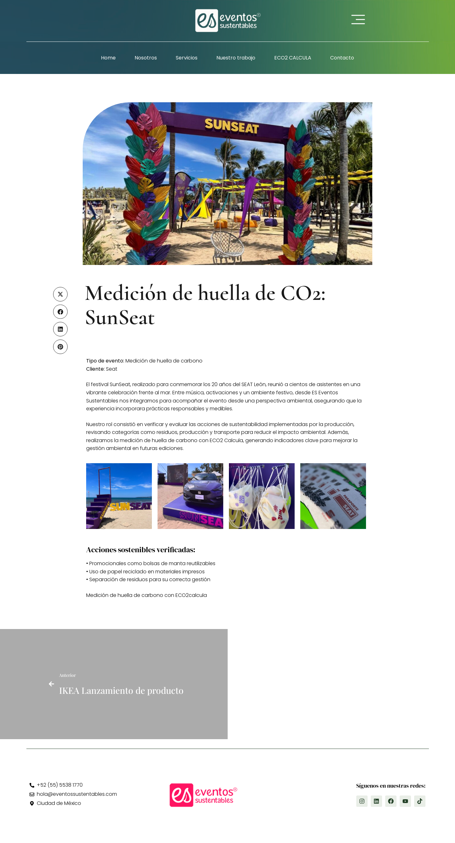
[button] (60, 294)
